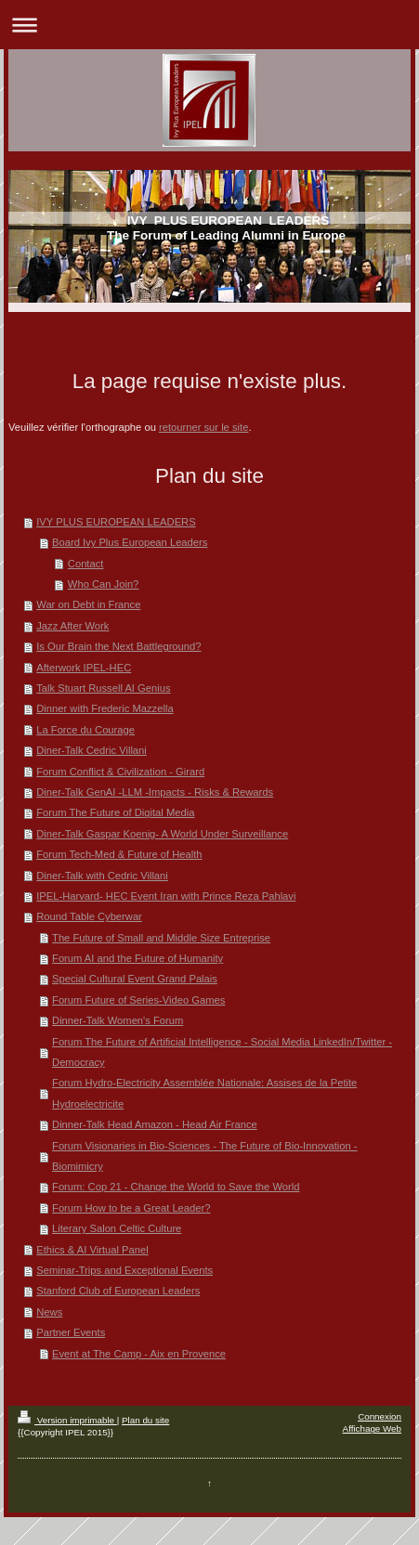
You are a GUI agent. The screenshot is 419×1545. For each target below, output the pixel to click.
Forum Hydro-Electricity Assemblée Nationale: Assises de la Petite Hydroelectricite (204, 1093)
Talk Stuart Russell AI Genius (103, 688)
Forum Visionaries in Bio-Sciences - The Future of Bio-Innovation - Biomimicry (205, 1156)
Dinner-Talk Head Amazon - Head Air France (154, 1124)
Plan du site (145, 1420)
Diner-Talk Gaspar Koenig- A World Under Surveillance (162, 833)
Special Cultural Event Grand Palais (134, 978)
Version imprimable (67, 1420)
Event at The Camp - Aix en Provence (139, 1353)
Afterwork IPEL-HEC (83, 667)
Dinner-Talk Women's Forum (117, 1020)
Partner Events (70, 1332)
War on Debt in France (88, 604)
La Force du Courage (85, 729)
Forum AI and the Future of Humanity (137, 958)
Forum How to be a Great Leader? (131, 1208)
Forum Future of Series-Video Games (138, 1000)
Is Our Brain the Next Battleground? (118, 646)
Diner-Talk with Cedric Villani (102, 875)
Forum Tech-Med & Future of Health (119, 854)
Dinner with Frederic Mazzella (104, 708)
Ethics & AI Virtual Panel (92, 1249)
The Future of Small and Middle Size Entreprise (161, 937)
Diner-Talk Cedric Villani (91, 750)
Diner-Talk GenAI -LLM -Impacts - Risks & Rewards (154, 792)
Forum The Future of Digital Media (115, 812)
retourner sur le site (203, 427)
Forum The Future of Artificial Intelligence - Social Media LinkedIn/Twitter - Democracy (222, 1052)
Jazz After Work (72, 625)
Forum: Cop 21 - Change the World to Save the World (175, 1186)
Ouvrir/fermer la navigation (209, 25)
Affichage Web (372, 1428)
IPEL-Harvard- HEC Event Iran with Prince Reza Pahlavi (165, 896)
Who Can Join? (103, 584)
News (49, 1312)
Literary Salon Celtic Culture (116, 1228)
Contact (86, 563)
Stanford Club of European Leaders (118, 1290)
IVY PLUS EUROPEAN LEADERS (115, 521)
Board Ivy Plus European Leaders (129, 542)
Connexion (379, 1416)
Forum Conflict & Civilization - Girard (120, 771)
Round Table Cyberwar (89, 916)
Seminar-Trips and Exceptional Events (124, 1270)
